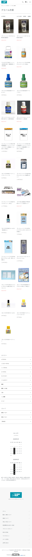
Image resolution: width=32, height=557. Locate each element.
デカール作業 (13, 5)
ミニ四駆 (3, 396)
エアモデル (3, 359)
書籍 (2, 384)
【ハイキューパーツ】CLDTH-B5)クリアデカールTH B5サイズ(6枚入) (8, 258)
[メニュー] (30, 2)
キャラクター (4, 376)
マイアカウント (6, 535)
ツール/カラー (7, 5)
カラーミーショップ (5, 550)
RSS (4, 532)
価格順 (24, 16)
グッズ (2, 401)
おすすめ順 (19, 16)
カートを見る (5, 539)
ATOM (6, 532)
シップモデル (4, 367)
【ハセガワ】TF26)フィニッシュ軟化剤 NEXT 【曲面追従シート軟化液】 (8, 64)
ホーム (2, 5)
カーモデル (3, 371)
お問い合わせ (5, 542)
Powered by (16, 554)
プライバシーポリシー (7, 528)
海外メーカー (4, 417)
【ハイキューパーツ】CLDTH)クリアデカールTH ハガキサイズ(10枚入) (24, 230)
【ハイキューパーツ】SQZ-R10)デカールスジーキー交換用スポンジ (24, 175)
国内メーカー (4, 412)
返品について (5, 518)
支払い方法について (7, 521)
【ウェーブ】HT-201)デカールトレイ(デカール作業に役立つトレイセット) (8, 286)
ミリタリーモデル (5, 363)
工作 (2, 392)
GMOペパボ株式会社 (22, 550)
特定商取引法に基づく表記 (8, 525)
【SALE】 (3, 421)
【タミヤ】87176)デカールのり (8, 312)
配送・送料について (7, 514)
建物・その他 (4, 388)
